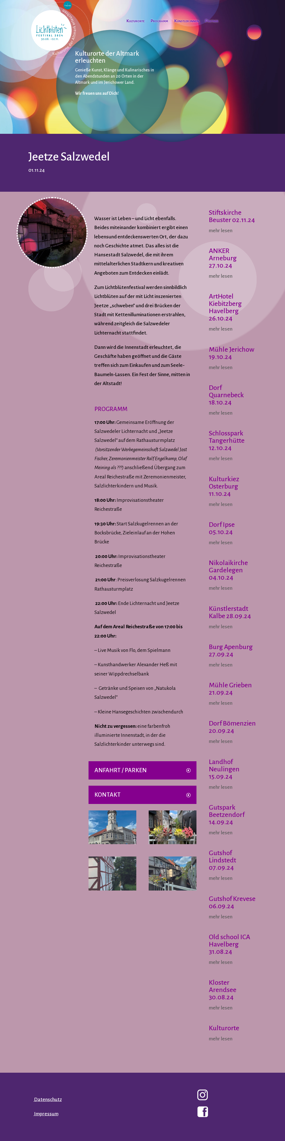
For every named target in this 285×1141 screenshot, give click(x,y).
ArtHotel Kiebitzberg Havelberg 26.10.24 (225, 307)
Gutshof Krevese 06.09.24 (232, 902)
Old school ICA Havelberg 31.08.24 (229, 944)
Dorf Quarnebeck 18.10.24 (226, 395)
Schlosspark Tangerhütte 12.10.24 (227, 440)
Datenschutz (48, 1099)
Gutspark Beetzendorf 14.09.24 (227, 815)
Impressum (46, 1114)
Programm (159, 21)
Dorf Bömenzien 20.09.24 (232, 727)
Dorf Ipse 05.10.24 (222, 528)
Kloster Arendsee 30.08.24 (222, 990)
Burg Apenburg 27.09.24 (231, 650)
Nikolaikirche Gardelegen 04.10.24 (228, 570)
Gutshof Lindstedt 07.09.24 (222, 860)
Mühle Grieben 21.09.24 (230, 688)
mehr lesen (220, 230)
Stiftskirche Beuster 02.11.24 (232, 216)
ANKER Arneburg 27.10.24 (223, 258)
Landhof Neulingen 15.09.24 (224, 769)
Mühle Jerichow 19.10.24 (231, 353)
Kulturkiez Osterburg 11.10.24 (224, 486)
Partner (211, 21)
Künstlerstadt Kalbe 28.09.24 (230, 612)
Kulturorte (135, 21)
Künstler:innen (186, 21)
